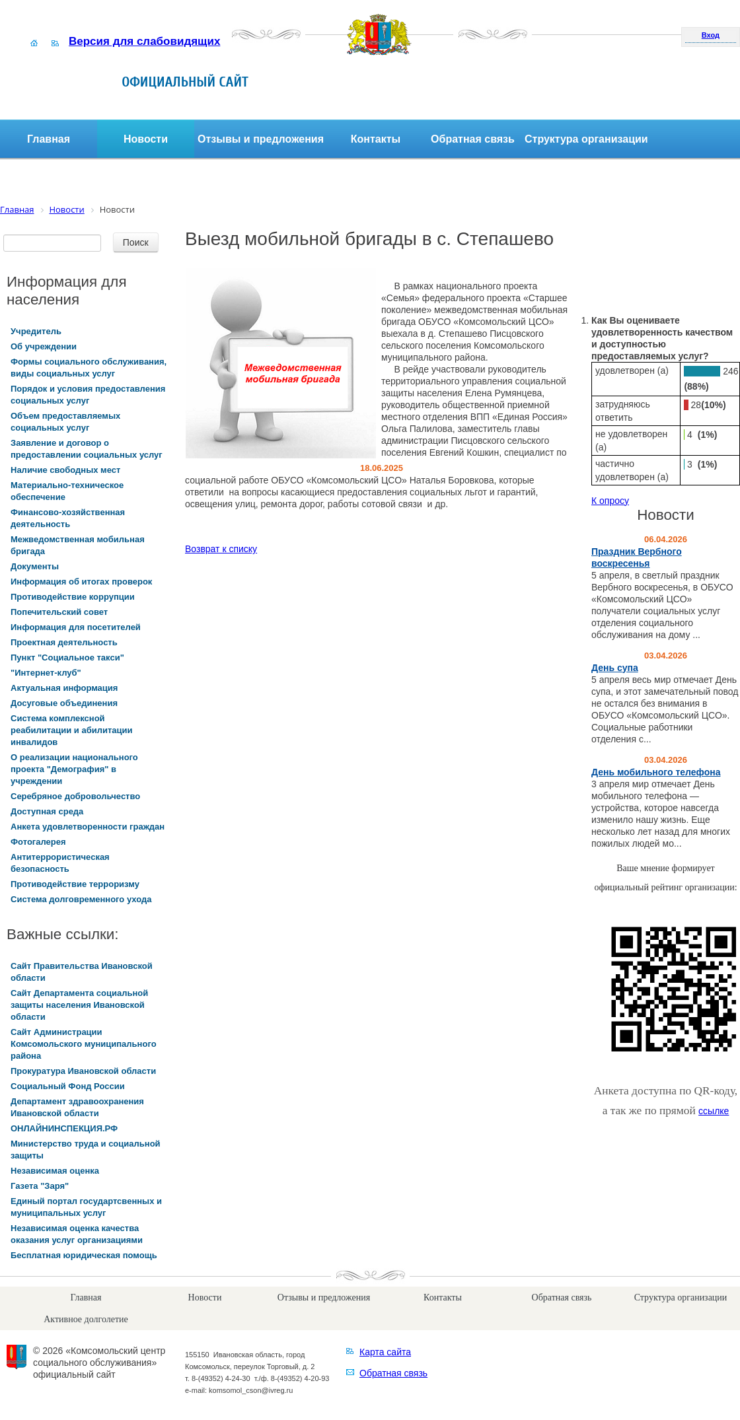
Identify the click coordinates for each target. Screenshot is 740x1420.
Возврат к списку (221, 549)
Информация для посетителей (76, 627)
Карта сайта (385, 1352)
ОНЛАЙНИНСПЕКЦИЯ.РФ (64, 1128)
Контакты (375, 139)
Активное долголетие (86, 1319)
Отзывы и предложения (261, 139)
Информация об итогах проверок (81, 581)
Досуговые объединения (64, 703)
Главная (48, 139)
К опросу (610, 500)
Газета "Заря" (40, 1186)
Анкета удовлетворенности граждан (88, 827)
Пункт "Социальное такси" (67, 657)
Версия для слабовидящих (144, 41)
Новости (146, 139)
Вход (711, 35)
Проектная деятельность (64, 642)
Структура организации (586, 139)
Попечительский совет (59, 612)
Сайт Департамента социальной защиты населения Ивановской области (79, 1005)
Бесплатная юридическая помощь (84, 1255)
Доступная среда (47, 811)
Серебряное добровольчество (75, 796)
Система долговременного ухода (81, 899)
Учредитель (36, 331)
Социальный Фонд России (68, 1086)
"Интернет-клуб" (46, 673)
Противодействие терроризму (75, 884)
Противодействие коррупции (73, 597)
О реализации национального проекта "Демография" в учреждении (74, 769)
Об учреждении (44, 346)
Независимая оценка (55, 1171)
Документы (35, 566)
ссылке (713, 1111)
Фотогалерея (38, 842)
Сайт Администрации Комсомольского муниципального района (84, 1044)
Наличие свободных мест (65, 470)
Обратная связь (473, 139)
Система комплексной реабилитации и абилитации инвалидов (72, 730)
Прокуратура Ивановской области (83, 1071)
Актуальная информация (64, 688)
